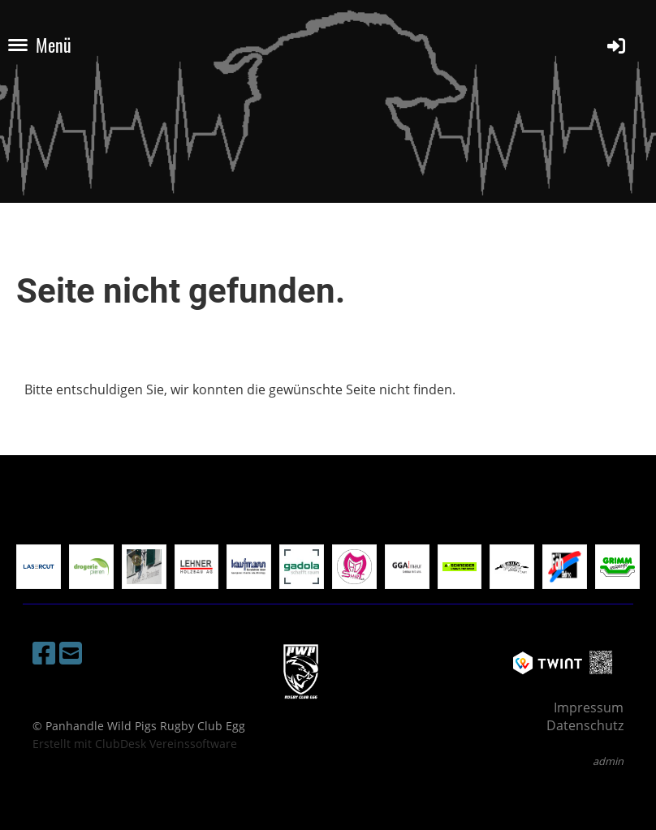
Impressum (589, 707)
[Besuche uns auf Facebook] (43, 652)
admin (608, 761)
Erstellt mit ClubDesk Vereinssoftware (134, 743)
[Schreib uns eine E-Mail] (70, 652)
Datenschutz (585, 725)
